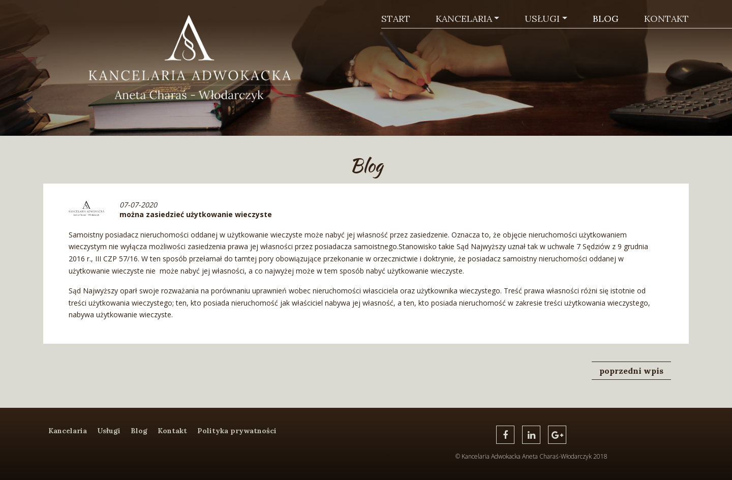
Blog (606, 18)
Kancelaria (464, 18)
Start (395, 18)
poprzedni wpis (631, 371)
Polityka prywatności (237, 430)
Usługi (542, 18)
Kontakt (666, 18)
